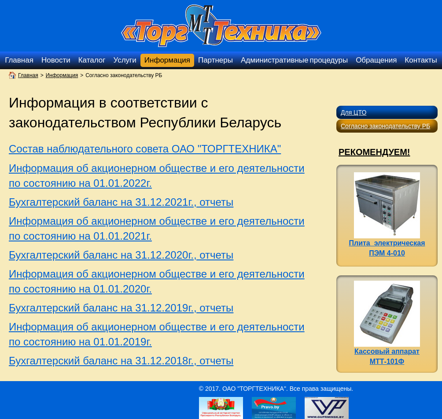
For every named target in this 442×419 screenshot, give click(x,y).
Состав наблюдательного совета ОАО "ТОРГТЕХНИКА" (145, 149)
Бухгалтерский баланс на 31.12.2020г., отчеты (121, 255)
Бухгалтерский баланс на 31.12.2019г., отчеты (121, 308)
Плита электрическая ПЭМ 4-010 (387, 214)
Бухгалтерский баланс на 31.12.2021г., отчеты (121, 202)
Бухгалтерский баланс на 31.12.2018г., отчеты (121, 361)
